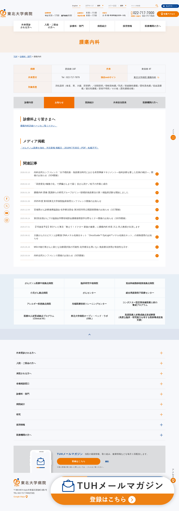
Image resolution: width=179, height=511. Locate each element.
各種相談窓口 (22, 383)
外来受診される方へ (26, 26)
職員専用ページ (170, 6)
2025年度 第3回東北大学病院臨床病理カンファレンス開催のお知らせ (67, 201)
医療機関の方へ (153, 26)
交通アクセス (168, 14)
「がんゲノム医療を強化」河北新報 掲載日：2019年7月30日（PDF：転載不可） (59, 148)
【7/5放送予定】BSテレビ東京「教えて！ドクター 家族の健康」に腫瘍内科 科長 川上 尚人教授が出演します (87, 227)
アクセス (173, 472)
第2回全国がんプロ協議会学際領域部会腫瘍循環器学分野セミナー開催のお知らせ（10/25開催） (80, 218)
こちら (89, 467)
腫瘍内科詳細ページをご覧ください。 (38, 126)
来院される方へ (23, 373)
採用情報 (127, 26)
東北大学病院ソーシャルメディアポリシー (150, 488)
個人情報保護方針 (125, 492)
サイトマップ (151, 492)
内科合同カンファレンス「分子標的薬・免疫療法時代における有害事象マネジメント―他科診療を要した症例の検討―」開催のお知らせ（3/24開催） (93, 173)
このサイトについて (106, 492)
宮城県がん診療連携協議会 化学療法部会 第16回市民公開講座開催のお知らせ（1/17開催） (78, 209)
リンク (163, 492)
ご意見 (138, 492)
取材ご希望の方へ (95, 488)
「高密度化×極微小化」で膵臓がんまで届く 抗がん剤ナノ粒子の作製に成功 (70, 184)
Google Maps (21, 497)
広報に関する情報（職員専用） (118, 488)
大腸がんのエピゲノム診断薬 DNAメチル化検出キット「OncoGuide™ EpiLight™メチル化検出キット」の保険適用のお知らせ (93, 236)
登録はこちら (78, 461)
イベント (91, 492)
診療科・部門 (77, 26)
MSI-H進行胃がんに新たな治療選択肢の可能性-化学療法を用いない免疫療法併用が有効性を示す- (81, 247)
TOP (15, 56)
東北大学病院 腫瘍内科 (145, 77)
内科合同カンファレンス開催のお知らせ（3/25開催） (60, 255)
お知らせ (79, 492)
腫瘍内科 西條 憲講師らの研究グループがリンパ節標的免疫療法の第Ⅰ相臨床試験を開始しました (81, 192)
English (75, 5)
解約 (107, 461)
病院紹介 (102, 26)
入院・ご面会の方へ (51, 26)
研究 (18, 414)
